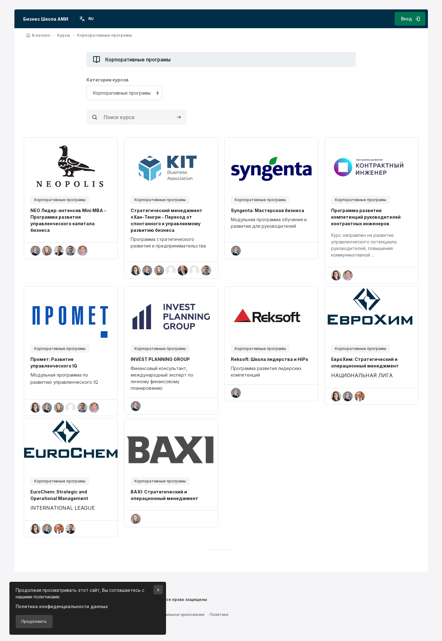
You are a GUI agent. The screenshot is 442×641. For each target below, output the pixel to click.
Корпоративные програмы (60, 199)
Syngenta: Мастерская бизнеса (267, 210)
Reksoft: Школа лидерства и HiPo (269, 359)
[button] (87, 19)
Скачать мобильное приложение (173, 613)
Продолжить (34, 621)
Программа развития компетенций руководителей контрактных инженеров (366, 217)
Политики (219, 613)
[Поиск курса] (136, 117)
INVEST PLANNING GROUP (160, 359)
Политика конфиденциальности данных (62, 606)
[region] (171, 242)
